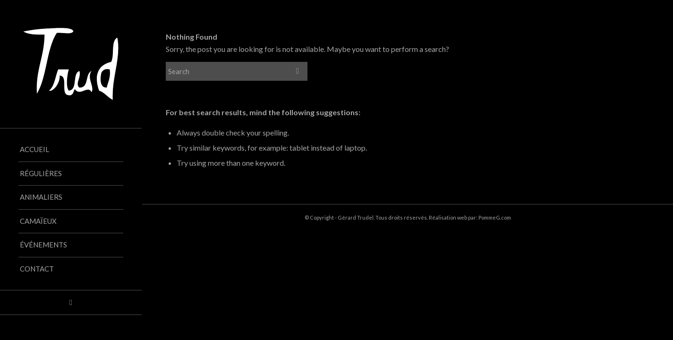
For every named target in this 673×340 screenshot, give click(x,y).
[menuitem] (70, 150)
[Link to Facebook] (71, 302)
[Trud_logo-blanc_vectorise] (71, 64)
